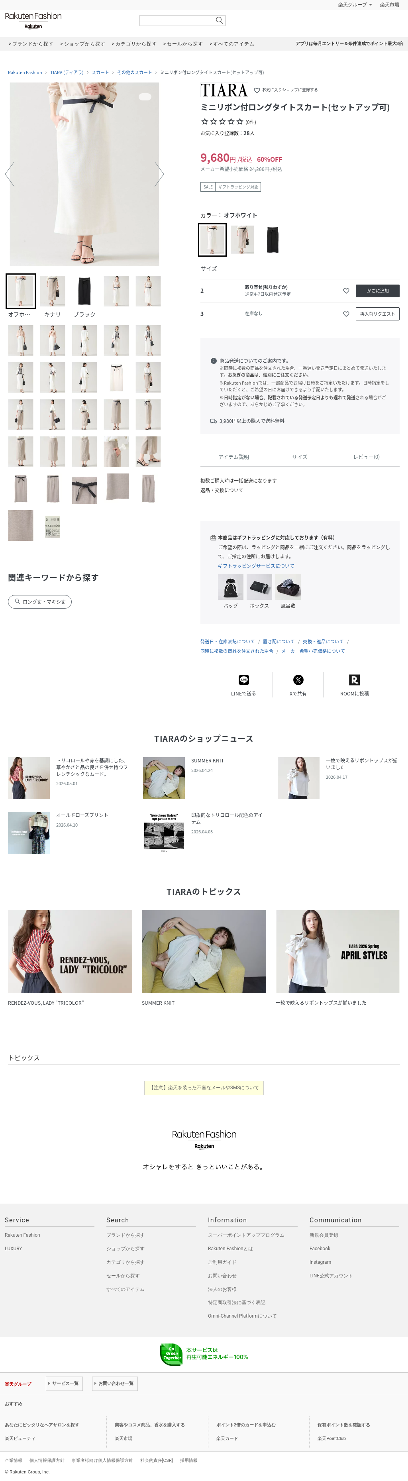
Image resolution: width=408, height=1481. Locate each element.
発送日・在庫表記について (227, 641)
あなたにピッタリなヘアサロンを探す (42, 1425)
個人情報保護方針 (47, 1460)
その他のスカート (134, 72)
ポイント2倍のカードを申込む (246, 1425)
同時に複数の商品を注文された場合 (236, 651)
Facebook (320, 1248)
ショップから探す (125, 1248)
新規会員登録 (324, 1235)
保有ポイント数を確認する (344, 1425)
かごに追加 (378, 290)
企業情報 (13, 1460)
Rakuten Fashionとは (230, 1248)
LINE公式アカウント (331, 1276)
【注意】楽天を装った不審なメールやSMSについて (204, 1087)
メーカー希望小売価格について (313, 651)
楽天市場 (389, 5)
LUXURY (13, 1248)
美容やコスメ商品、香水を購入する (150, 1425)
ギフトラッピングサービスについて (256, 566)
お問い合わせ (222, 1276)
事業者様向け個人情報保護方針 (102, 1460)
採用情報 (189, 1460)
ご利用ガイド (222, 1262)
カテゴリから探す (125, 1262)
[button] (9, 174)
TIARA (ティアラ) (67, 72)
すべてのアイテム (125, 1289)
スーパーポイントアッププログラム (246, 1235)
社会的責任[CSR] (156, 1460)
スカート (100, 72)
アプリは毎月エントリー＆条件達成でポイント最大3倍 (349, 43)
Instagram (320, 1262)
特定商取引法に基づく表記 (236, 1302)
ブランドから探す (125, 1235)
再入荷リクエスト (377, 313)
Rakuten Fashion (66, 21)
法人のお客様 (222, 1289)
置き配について (279, 641)
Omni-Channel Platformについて (242, 1316)
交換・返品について (323, 641)
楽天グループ (352, 5)
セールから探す (123, 1276)
